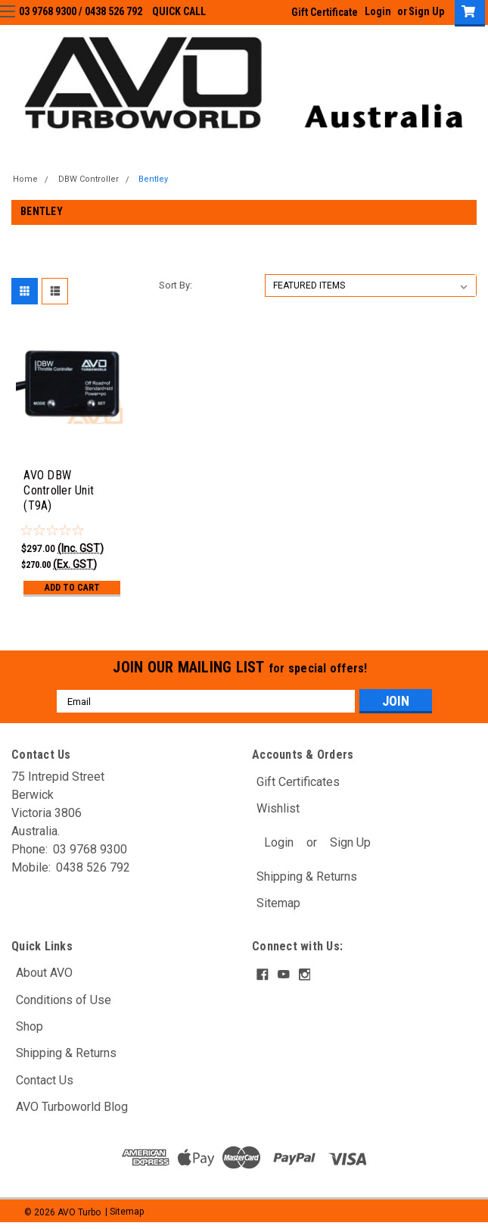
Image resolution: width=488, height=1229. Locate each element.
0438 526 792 (113, 11)
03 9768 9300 (47, 11)
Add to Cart (72, 587)
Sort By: (175, 285)
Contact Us (44, 1080)
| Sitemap (124, 1212)
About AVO (44, 972)
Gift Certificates (298, 782)
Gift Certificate (324, 12)
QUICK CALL (179, 11)
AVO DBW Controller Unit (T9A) (58, 490)
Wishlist (278, 808)
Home (25, 179)
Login (279, 842)
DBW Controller (88, 179)
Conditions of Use (63, 1000)
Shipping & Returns (306, 876)
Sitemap (278, 903)
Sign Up (350, 842)
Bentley (153, 179)
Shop (29, 1026)
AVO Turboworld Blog (72, 1107)
